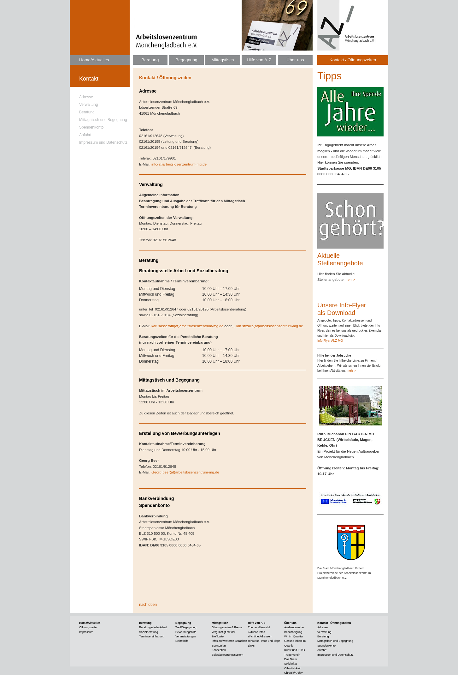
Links (251, 645)
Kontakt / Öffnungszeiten (353, 59)
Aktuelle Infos (256, 632)
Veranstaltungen (185, 636)
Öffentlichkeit (292, 668)
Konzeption (219, 650)
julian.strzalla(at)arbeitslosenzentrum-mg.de (268, 326)
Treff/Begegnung (186, 627)
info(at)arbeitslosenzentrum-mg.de (179, 164)
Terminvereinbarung (151, 636)
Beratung (87, 112)
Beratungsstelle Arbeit (153, 627)
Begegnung (186, 59)
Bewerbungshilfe (186, 632)
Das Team (290, 659)
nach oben (148, 604)
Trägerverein (292, 654)
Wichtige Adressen (260, 636)
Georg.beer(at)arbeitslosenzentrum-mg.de (185, 472)
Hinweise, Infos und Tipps (264, 640)
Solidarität (290, 663)
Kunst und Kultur (294, 650)
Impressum (86, 632)
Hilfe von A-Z (259, 59)
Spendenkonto (91, 127)
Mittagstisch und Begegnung (103, 120)
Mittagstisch (222, 59)
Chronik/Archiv (293, 672)
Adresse (86, 97)
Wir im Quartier (293, 636)
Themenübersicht (259, 627)
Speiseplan (219, 645)
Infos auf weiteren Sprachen (229, 640)
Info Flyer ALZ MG (330, 340)
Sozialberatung (148, 632)
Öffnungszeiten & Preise (227, 627)
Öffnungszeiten (88, 627)
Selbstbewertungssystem (227, 654)
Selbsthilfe (182, 640)
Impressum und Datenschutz (103, 142)
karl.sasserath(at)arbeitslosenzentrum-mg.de (187, 326)
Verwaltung (88, 104)
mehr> (349, 279)
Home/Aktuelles (94, 59)
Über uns (295, 59)
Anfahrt (85, 135)
